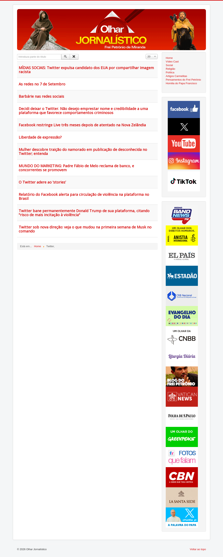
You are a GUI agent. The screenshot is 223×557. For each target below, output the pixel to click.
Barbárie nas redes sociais (41, 96)
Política (170, 72)
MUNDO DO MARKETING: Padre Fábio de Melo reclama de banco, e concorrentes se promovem (76, 167)
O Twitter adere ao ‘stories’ (42, 182)
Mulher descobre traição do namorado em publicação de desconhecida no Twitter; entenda (83, 151)
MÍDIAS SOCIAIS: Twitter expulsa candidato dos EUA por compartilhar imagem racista (86, 69)
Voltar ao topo (198, 549)
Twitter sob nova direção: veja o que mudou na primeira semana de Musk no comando (85, 229)
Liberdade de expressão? (40, 137)
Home (169, 57)
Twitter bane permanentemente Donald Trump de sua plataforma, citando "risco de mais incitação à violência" (84, 212)
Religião (170, 68)
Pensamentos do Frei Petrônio (183, 79)
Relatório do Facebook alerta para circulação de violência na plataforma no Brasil (84, 196)
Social (169, 65)
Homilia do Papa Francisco (181, 83)
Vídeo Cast (172, 61)
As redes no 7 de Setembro (42, 84)
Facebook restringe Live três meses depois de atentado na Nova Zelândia (82, 124)
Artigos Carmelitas (176, 76)
